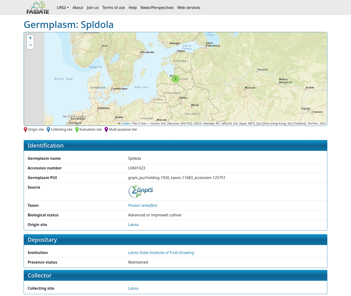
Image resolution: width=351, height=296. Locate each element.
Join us (93, 7)
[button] (175, 79)
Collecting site (61, 129)
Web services (188, 7)
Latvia (133, 224)
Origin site (36, 129)
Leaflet (124, 123)
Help (133, 7)
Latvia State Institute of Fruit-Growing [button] (161, 252)
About (78, 7)
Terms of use (113, 7)
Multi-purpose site (123, 129)
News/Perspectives (157, 7)
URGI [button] (61, 7)
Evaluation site (90, 129)
